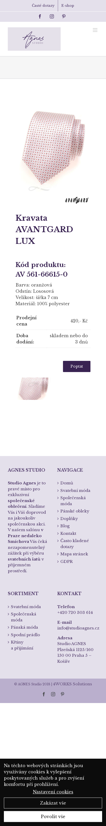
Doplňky (69, 518)
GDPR (66, 561)
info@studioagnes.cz (78, 628)
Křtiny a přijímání (22, 645)
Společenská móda (73, 500)
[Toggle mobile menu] (95, 30)
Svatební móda (75, 490)
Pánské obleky (74, 511)
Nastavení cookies (53, 793)
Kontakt (68, 533)
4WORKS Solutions (72, 683)
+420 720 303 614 (75, 612)
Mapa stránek (74, 553)
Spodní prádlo (25, 634)
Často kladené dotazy (74, 543)
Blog (64, 525)
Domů (66, 482)
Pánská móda (24, 627)
